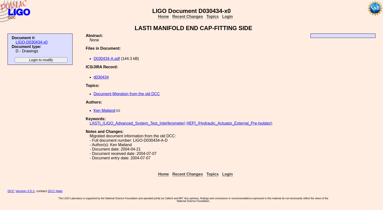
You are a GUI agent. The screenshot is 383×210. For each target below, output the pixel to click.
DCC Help (55, 191)
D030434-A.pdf (107, 59)
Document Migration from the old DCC (127, 94)
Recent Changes (187, 16)
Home (163, 16)
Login (227, 16)
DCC (11, 191)
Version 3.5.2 (25, 191)
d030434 (101, 77)
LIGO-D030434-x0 (32, 42)
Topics (212, 16)
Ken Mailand (104, 110)
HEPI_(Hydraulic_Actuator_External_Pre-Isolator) (229, 123)
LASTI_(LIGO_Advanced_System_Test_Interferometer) (137, 123)
